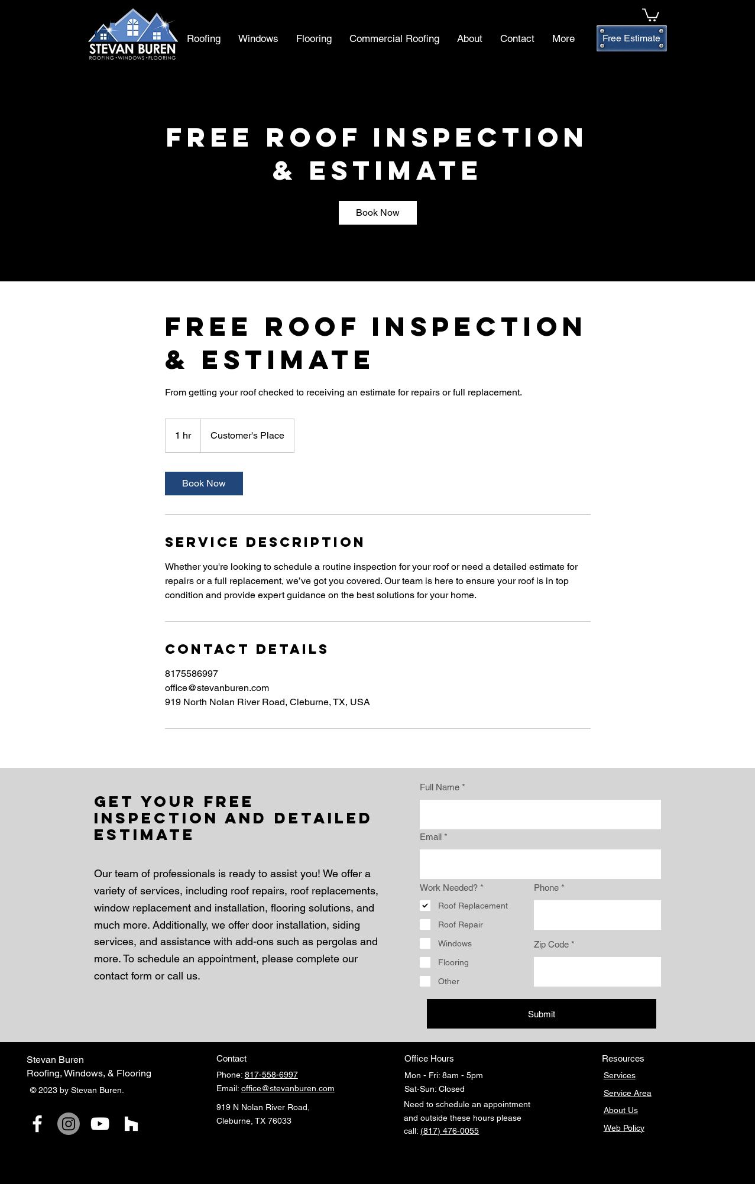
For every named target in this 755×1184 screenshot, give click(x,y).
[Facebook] (37, 1123)
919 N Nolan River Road (261, 1107)
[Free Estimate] (632, 38)
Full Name (439, 787)
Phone (546, 887)
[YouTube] (100, 1123)
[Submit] (541, 1014)
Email (431, 836)
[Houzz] (131, 1123)
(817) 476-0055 (449, 1131)
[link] (378, 213)
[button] (650, 14)
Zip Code (551, 944)
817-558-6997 (271, 1074)
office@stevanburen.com (288, 1088)
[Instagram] (68, 1123)
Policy (633, 1128)
